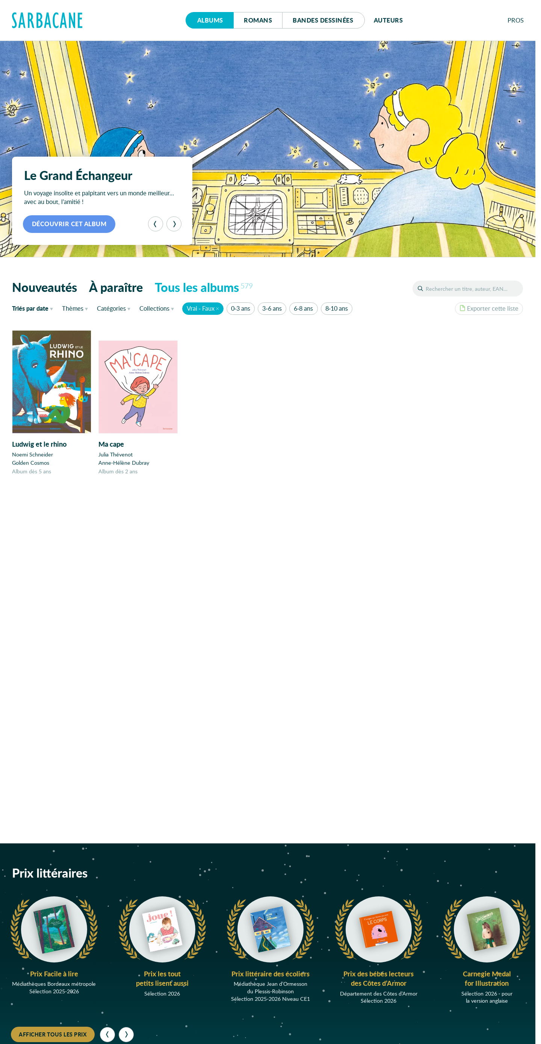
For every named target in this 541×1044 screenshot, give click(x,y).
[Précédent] (155, 223)
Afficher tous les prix (53, 1034)
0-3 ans (240, 308)
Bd (323, 20)
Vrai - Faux (201, 308)
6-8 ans (303, 308)
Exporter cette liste (488, 308)
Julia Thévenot (115, 454)
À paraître (116, 287)
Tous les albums (204, 287)
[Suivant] (173, 223)
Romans (258, 20)
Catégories (111, 308)
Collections (154, 308)
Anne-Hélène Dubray (123, 462)
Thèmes (72, 308)
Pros (516, 20)
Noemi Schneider (32, 454)
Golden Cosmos (30, 462)
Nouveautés (44, 287)
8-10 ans (336, 308)
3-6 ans (271, 308)
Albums (210, 20)
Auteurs (388, 20)
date (34, 308)
